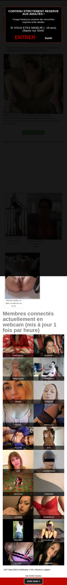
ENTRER (25, 37)
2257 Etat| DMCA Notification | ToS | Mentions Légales (27, 570)
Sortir (48, 38)
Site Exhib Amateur (33, 576)
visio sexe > (33, 581)
